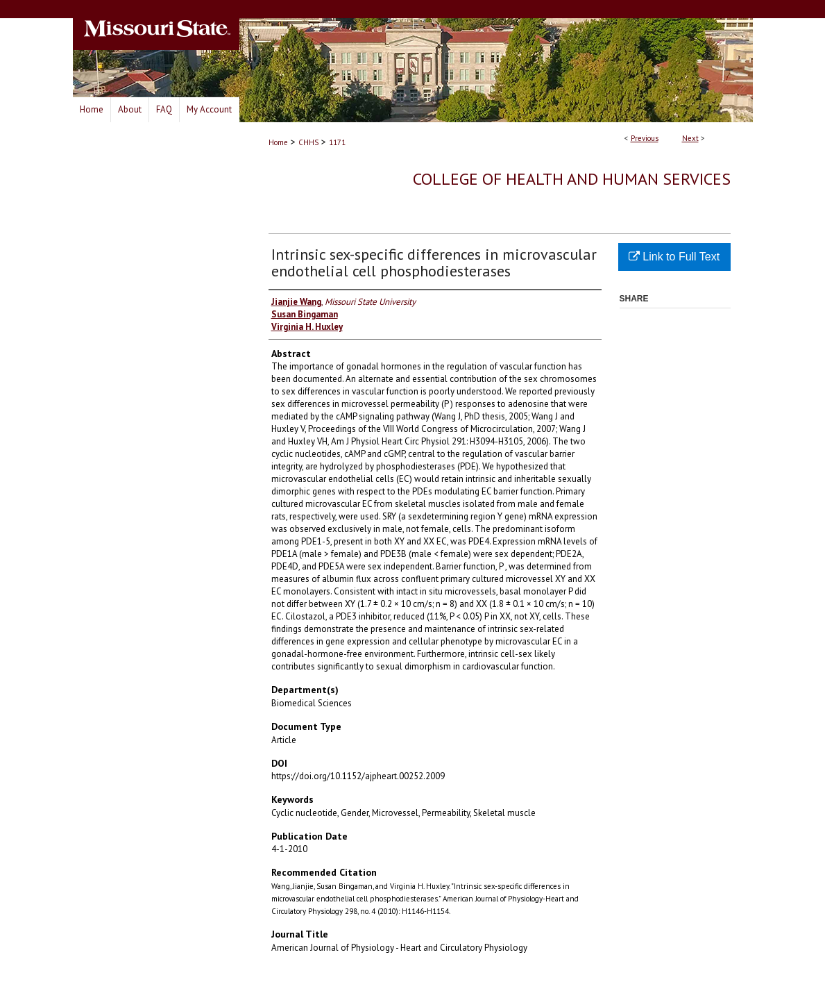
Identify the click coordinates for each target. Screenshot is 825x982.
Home (278, 142)
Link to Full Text (674, 257)
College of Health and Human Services (572, 179)
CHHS (308, 142)
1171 (337, 142)
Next (690, 138)
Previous (644, 138)
